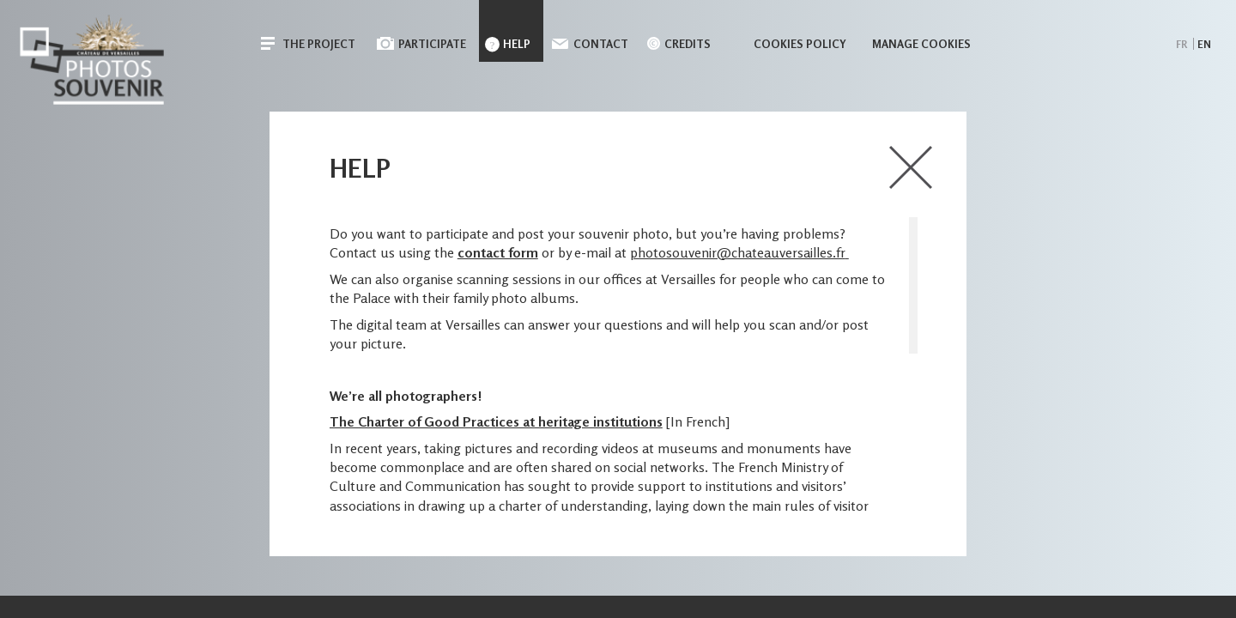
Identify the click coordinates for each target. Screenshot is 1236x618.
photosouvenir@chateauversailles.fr (737, 252)
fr (1181, 44)
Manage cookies (921, 44)
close (910, 167)
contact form (497, 252)
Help (516, 44)
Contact (600, 44)
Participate (432, 44)
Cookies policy (800, 44)
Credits (687, 44)
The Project (318, 44)
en (1204, 44)
